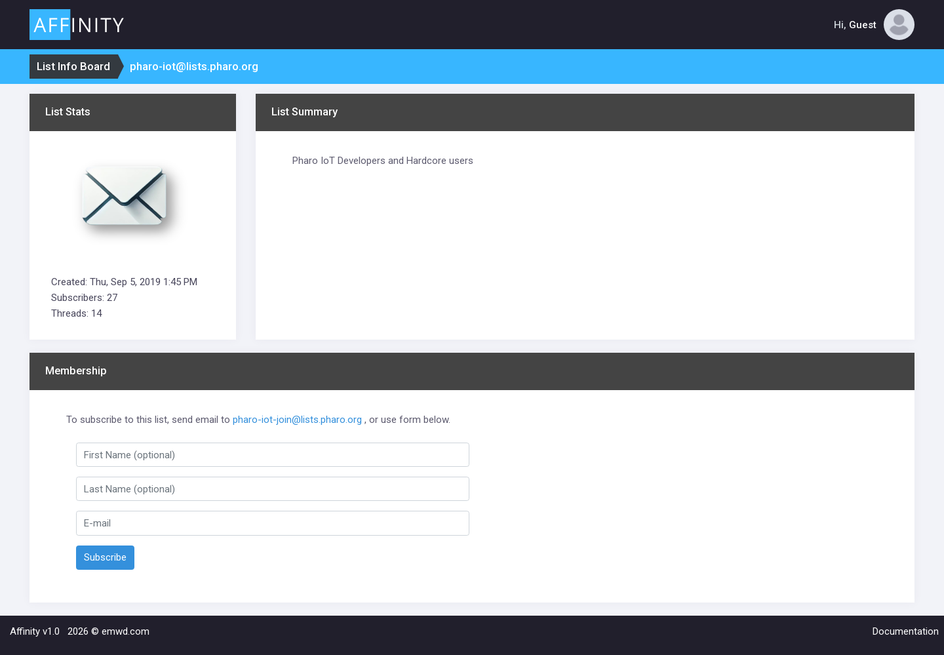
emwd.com (125, 631)
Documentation (906, 631)
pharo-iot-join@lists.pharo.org (297, 420)
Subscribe (105, 557)
